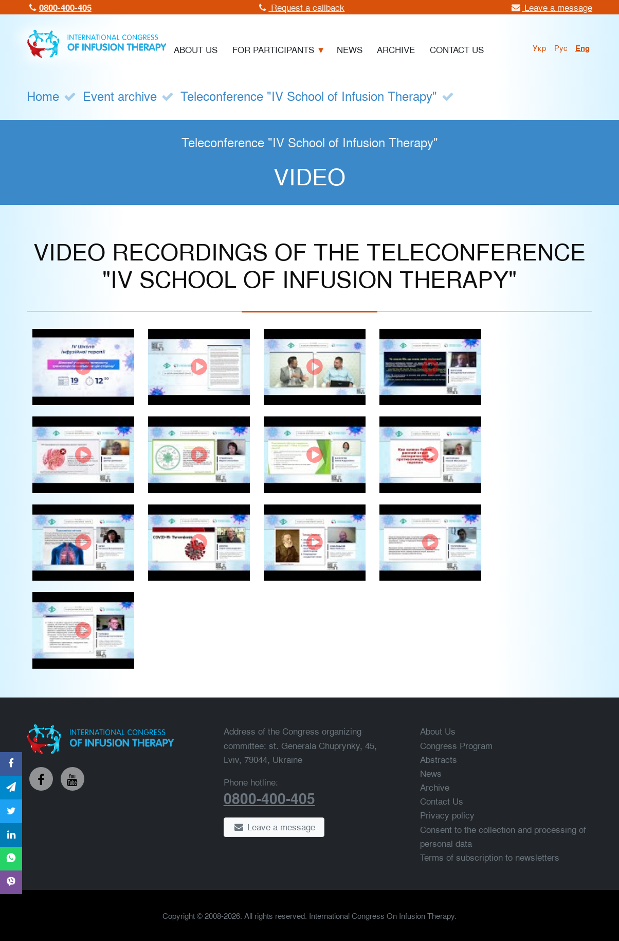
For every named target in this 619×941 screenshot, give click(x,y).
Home (43, 95)
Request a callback (301, 7)
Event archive (120, 95)
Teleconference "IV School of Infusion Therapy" (308, 95)
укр (540, 47)
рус (561, 47)
